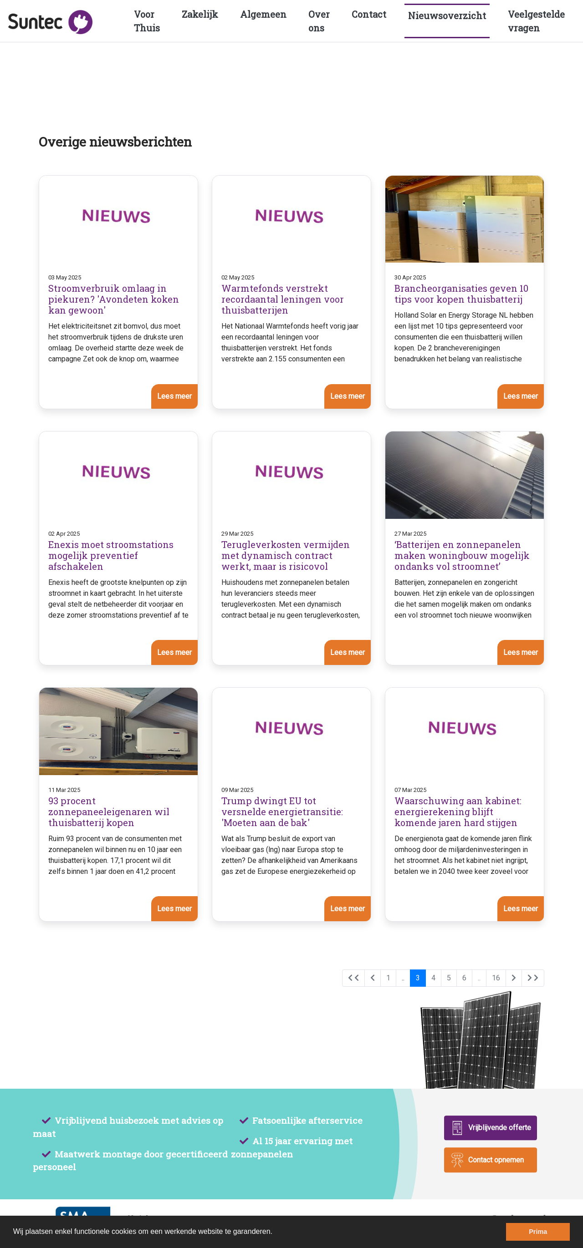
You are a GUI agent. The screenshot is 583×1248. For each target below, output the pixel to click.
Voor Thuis (147, 21)
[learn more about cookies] (275, 1232)
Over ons (319, 21)
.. (403, 978)
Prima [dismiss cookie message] (538, 1231)
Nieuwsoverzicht (447, 15)
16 (496, 978)
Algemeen (263, 14)
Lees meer (174, 396)
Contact (369, 14)
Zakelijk (200, 14)
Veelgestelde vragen (536, 21)
